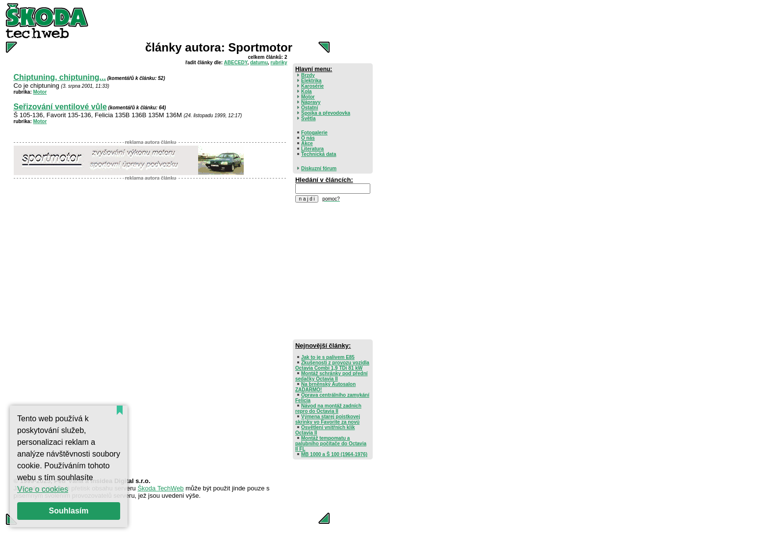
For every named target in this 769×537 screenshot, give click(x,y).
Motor (40, 92)
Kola (306, 91)
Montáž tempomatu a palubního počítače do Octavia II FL (330, 443)
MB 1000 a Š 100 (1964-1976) (334, 454)
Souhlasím (69, 511)
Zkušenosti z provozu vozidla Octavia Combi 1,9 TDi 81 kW (332, 365)
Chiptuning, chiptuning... (60, 77)
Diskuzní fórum (318, 168)
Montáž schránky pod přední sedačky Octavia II (331, 376)
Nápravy (310, 102)
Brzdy (308, 75)
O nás (308, 138)
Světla (308, 118)
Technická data (318, 154)
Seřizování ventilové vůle (60, 106)
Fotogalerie (314, 132)
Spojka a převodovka (325, 113)
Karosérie (312, 86)
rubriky (279, 62)
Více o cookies (42, 489)
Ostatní (309, 107)
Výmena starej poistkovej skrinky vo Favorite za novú (327, 419)
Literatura (312, 149)
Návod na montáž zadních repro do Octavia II (328, 408)
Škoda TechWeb (160, 488)
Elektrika (311, 80)
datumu (259, 62)
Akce (307, 143)
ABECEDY (236, 62)
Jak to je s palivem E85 (328, 357)
